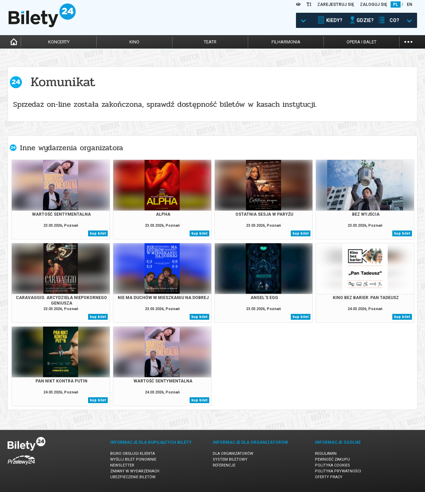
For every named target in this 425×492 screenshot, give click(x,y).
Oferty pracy (328, 477)
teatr (210, 41)
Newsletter (122, 465)
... (408, 41)
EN (409, 4)
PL (395, 4)
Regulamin (326, 453)
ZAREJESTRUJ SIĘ (335, 4)
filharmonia (286, 41)
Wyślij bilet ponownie (133, 459)
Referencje (224, 465)
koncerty (59, 41)
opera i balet (361, 41)
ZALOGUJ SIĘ (373, 4)
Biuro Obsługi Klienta (132, 453)
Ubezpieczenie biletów (133, 477)
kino (134, 41)
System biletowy (230, 459)
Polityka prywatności (338, 471)
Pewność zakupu (332, 459)
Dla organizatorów (233, 453)
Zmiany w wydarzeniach (134, 471)
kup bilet (98, 233)
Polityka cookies (332, 465)
